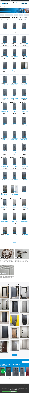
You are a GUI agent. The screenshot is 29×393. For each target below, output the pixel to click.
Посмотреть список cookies (12, 391)
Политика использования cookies (22, 391)
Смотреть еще (14, 242)
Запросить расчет (23, 3)
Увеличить (4, 28)
